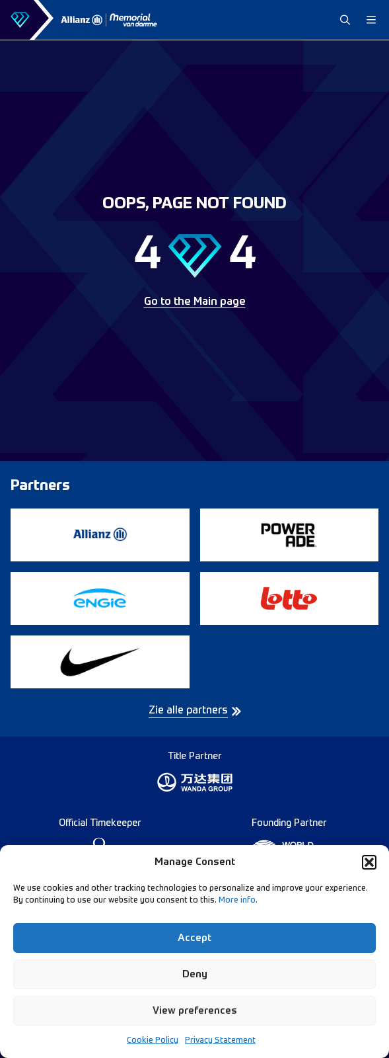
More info (237, 901)
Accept (194, 938)
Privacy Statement (220, 1041)
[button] (369, 862)
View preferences (195, 1011)
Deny (194, 974)
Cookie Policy (152, 1041)
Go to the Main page (195, 302)
